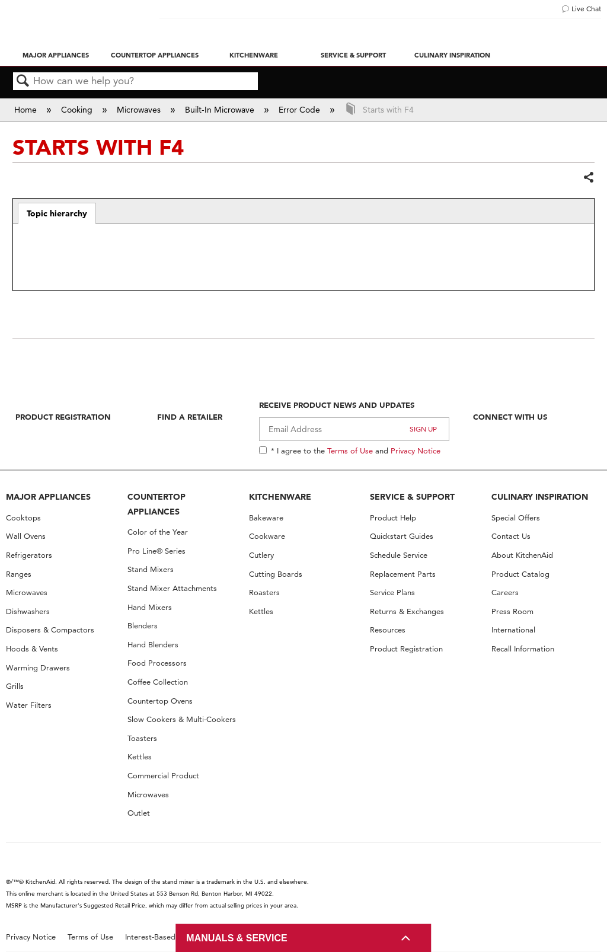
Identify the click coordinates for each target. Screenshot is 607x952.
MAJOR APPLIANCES (48, 496)
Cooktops (23, 517)
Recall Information (522, 648)
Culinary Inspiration (452, 55)
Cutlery (261, 555)
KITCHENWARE (280, 496)
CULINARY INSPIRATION (539, 496)
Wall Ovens (26, 536)
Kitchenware (253, 55)
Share (588, 177)
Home (26, 109)
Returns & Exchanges (407, 611)
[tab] (57, 213)
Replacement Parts (403, 574)
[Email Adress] (354, 429)
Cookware (267, 536)
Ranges (18, 574)
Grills (15, 686)
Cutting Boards (275, 574)
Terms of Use (350, 450)
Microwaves (140, 109)
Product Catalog (520, 574)
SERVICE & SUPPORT (412, 496)
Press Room (512, 611)
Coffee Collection (157, 682)
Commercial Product (163, 775)
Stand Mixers (150, 569)
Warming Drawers (38, 667)
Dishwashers (28, 611)
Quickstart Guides (401, 536)
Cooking (78, 109)
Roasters (264, 592)
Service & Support (353, 55)
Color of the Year (157, 532)
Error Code (300, 109)
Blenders (142, 625)
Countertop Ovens (160, 701)
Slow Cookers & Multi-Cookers (181, 719)
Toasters (142, 738)
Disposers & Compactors (50, 629)
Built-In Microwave (221, 109)
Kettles (139, 756)
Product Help (393, 517)
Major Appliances (56, 55)
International (513, 629)
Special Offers (515, 517)
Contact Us (511, 536)
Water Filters (29, 705)
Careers (505, 592)
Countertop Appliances (155, 55)
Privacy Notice (415, 450)
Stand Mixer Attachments (172, 588)
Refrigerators (29, 555)
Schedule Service (398, 555)
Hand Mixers (149, 607)
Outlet (138, 813)
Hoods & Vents (32, 648)
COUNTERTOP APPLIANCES (156, 504)
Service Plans (392, 592)
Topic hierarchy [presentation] (57, 213)
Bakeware (266, 517)
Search (23, 81)
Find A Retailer (189, 416)
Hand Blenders (152, 644)
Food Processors (157, 663)
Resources (387, 629)
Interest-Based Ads (158, 936)
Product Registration (63, 416)
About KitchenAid (522, 555)
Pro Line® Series (156, 551)
